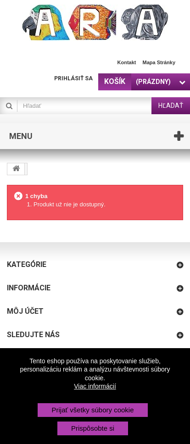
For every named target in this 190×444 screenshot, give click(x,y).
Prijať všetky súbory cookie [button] (92, 410)
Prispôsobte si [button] (92, 428)
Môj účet (25, 311)
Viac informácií (95, 386)
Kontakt (126, 62)
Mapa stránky (158, 62)
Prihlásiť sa (73, 78)
